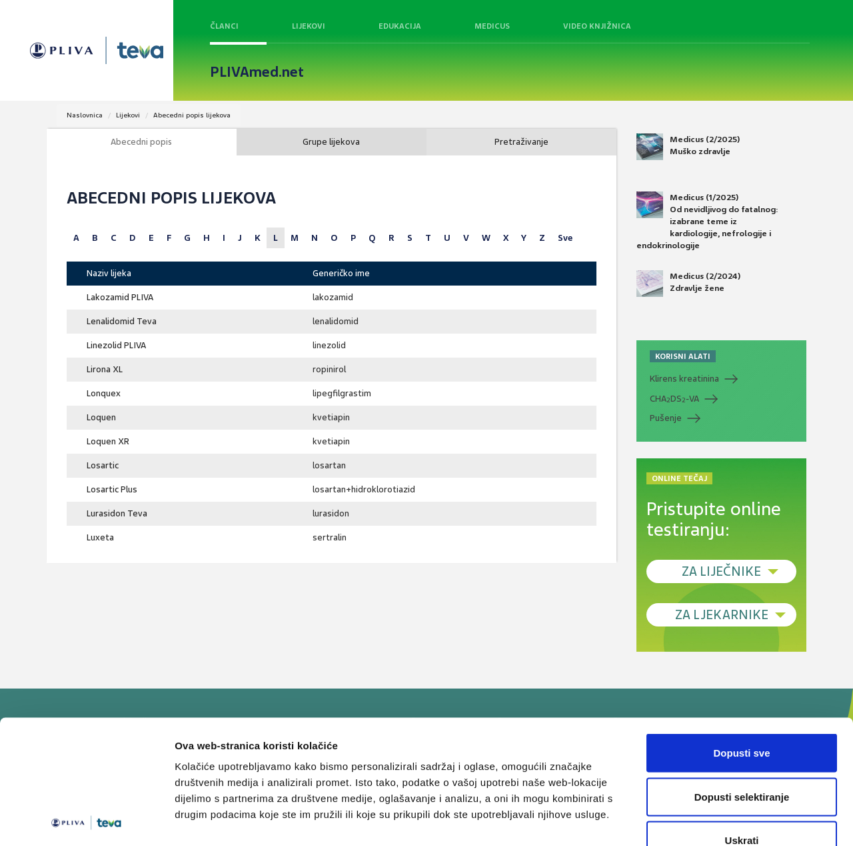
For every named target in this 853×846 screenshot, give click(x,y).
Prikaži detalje (690, 819)
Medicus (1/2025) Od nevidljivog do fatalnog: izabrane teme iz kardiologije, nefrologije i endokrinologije (707, 221)
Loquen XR (108, 441)
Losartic (103, 465)
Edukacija (400, 26)
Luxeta (100, 537)
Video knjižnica (597, 26)
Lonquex (104, 393)
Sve (565, 238)
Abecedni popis (142, 141)
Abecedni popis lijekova (192, 115)
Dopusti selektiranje (742, 715)
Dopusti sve (741, 671)
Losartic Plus (112, 489)
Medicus (492, 26)
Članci (224, 26)
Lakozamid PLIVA (120, 297)
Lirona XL (105, 369)
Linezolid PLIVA (116, 345)
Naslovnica (85, 115)
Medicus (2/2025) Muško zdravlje (688, 146)
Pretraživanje (521, 141)
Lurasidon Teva (117, 513)
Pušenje (666, 418)
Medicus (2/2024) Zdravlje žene (688, 283)
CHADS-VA (674, 399)
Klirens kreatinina (684, 378)
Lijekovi (308, 26)
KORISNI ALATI (682, 356)
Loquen (101, 417)
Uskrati (742, 758)
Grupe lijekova (331, 141)
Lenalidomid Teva (122, 321)
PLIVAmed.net (257, 72)
